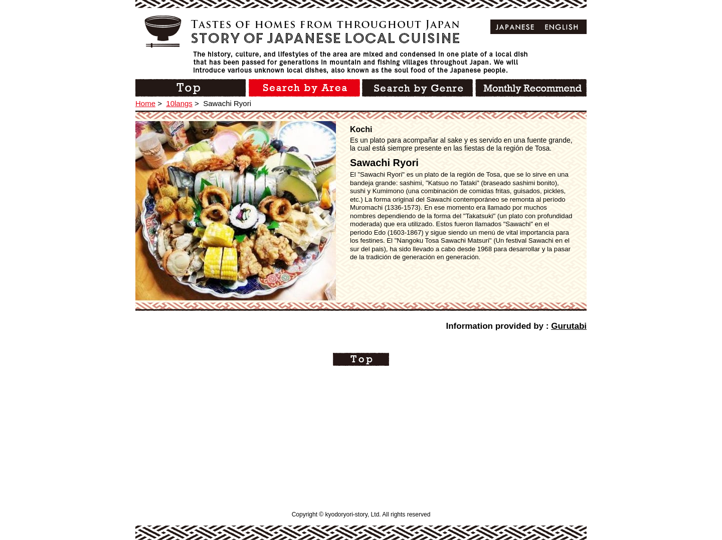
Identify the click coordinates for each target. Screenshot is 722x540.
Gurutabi (569, 326)
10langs (179, 103)
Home (145, 103)
